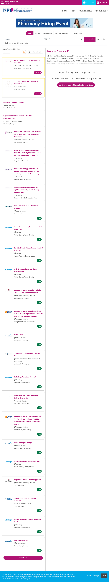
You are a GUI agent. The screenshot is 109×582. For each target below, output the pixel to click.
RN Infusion (18, 335)
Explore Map (47, 33)
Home (65, 11)
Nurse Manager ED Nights (23, 443)
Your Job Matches (61, 33)
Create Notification (35, 52)
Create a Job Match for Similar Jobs (76, 85)
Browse (37, 33)
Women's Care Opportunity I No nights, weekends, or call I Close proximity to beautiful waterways (27, 171)
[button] (101, 39)
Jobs (73, 11)
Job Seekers (89, 2)
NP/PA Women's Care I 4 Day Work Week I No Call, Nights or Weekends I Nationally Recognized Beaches (28, 152)
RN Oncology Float (21, 540)
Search (29, 33)
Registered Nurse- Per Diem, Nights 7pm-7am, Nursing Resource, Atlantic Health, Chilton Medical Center (28, 313)
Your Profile (85, 11)
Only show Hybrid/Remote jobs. (16, 43)
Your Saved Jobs (76, 33)
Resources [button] (100, 11)
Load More (23, 558)
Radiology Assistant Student (25, 377)
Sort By (6, 52)
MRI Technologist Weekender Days (27, 461)
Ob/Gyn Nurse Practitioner (13, 102)
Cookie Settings (93, 576)
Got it (104, 576)
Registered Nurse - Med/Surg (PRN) (27, 480)
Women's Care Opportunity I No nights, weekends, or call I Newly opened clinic (26, 189)
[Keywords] (23, 39)
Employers (102, 2)
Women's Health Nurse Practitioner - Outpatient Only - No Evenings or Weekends (28, 134)
